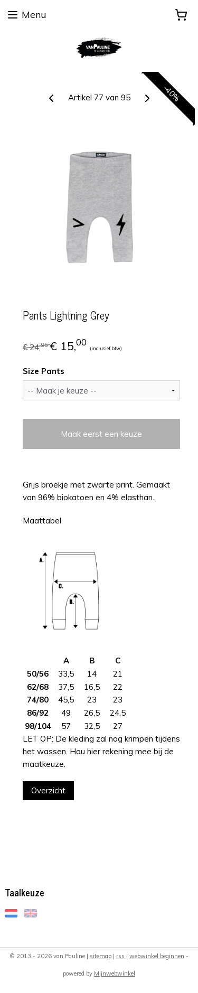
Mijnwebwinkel (114, 973)
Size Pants (43, 371)
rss (120, 956)
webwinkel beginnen (156, 956)
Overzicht (48, 790)
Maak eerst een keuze (101, 434)
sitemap (100, 956)
